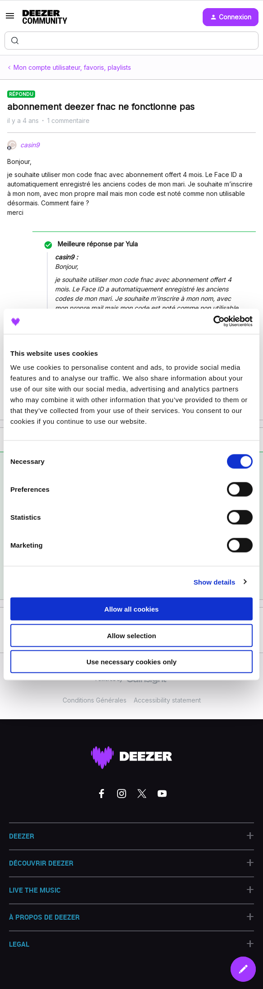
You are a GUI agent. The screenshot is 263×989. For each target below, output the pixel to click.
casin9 (30, 145)
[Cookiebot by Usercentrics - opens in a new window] (213, 321)
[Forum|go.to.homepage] (45, 17)
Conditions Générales (95, 700)
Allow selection (131, 635)
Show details (215, 581)
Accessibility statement (167, 700)
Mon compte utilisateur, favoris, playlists (72, 67)
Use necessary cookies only (131, 662)
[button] (10, 19)
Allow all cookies (131, 609)
